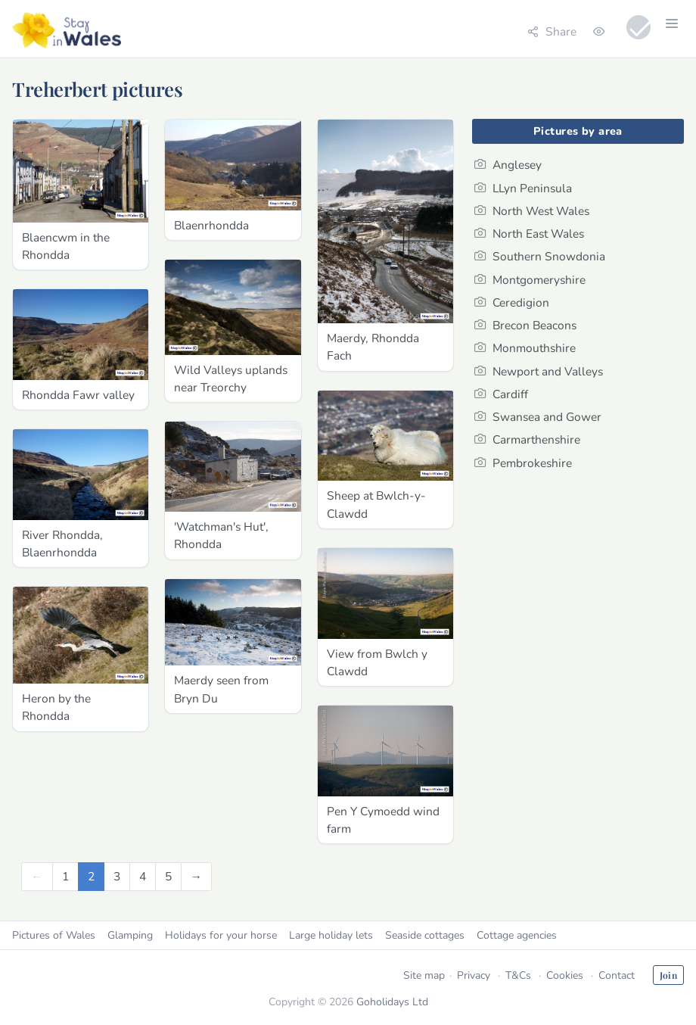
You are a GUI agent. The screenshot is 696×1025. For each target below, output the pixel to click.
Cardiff (501, 394)
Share (551, 31)
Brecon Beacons (525, 325)
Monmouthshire (525, 348)
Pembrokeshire (523, 463)
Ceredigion (511, 302)
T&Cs (518, 975)
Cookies (564, 975)
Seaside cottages (425, 935)
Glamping (130, 935)
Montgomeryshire (530, 280)
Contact (616, 975)
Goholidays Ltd (392, 1002)
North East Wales (529, 233)
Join (668, 975)
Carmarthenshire (527, 439)
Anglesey (508, 165)
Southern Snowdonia (539, 256)
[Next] (197, 876)
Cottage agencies (517, 935)
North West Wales (531, 211)
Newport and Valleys (538, 371)
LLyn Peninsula (523, 188)
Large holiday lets (331, 935)
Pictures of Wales (53, 935)
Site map (424, 975)
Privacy (473, 975)
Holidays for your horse (221, 935)
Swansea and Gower (537, 417)
